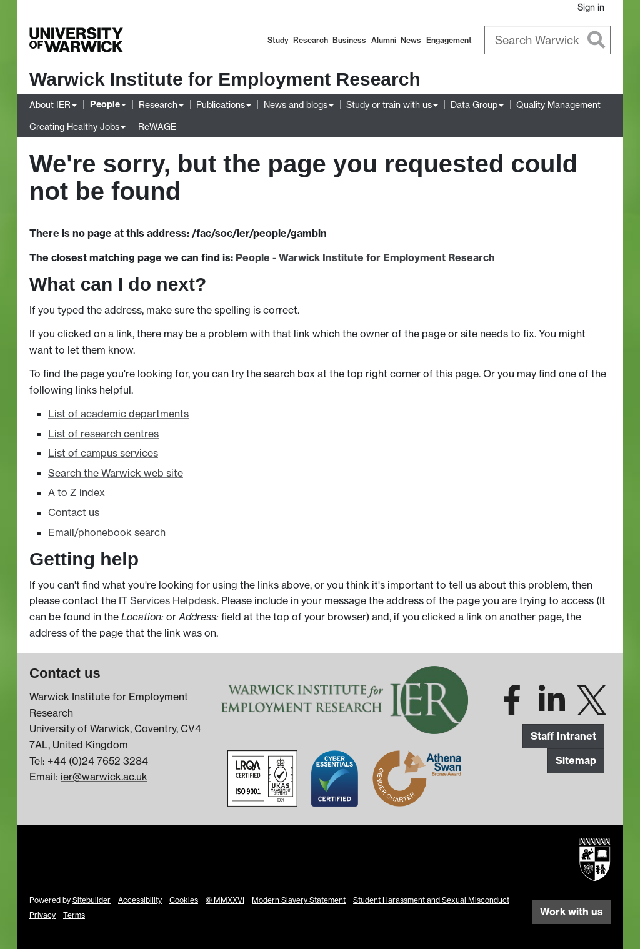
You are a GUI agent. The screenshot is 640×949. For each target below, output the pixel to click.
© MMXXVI (225, 900)
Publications (220, 104)
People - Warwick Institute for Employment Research (365, 257)
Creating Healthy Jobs (74, 126)
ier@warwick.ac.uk (104, 776)
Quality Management (558, 104)
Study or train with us (389, 104)
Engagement (449, 40)
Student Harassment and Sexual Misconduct (431, 900)
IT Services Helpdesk (168, 600)
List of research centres (103, 433)
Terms (74, 915)
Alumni (383, 40)
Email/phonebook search (107, 532)
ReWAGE (157, 126)
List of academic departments (118, 413)
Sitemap (576, 760)
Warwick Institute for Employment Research (225, 79)
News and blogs (296, 104)
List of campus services (103, 453)
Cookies (183, 900)
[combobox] (547, 40)
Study (278, 40)
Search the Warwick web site (115, 473)
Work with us (571, 911)
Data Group (474, 104)
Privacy (42, 915)
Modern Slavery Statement (299, 900)
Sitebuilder (91, 900)
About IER (50, 104)
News (411, 40)
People (105, 104)
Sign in (591, 7)
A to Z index (76, 492)
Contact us (73, 512)
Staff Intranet (563, 736)
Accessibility (140, 900)
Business (349, 40)
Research (310, 40)
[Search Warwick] (547, 40)
